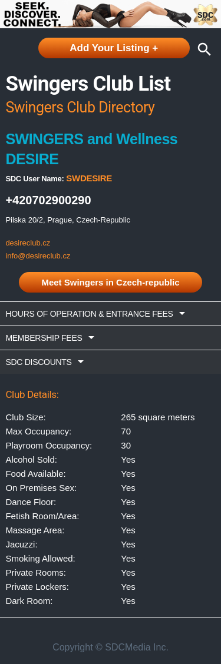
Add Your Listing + (114, 48)
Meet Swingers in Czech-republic (110, 282)
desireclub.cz (27, 242)
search (201, 49)
